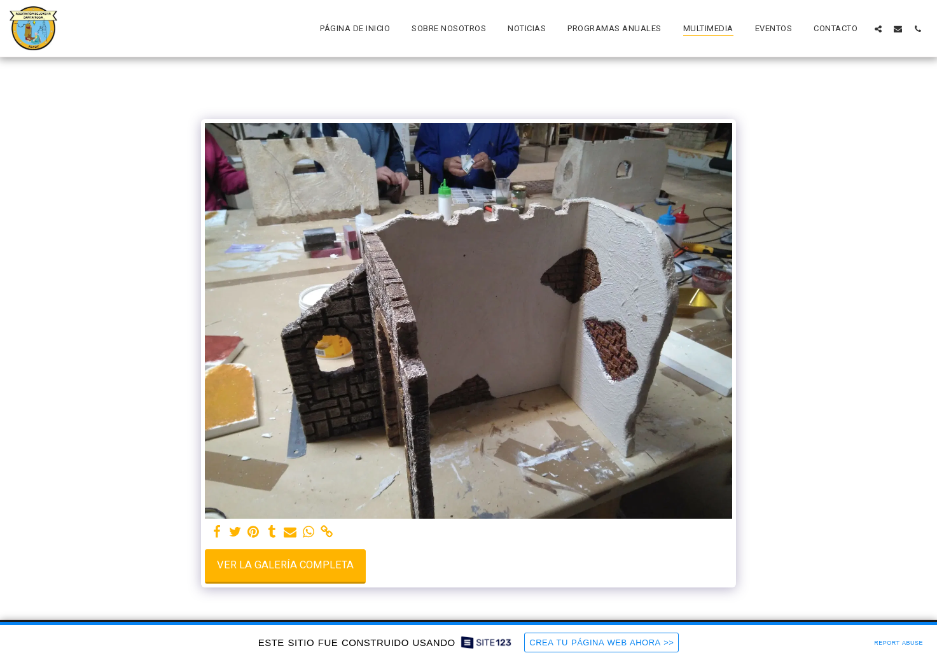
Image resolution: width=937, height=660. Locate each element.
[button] (878, 28)
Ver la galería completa (285, 565)
